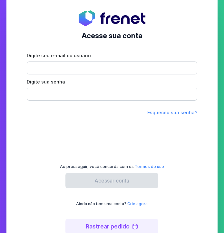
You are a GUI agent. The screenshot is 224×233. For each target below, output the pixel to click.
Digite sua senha (46, 81)
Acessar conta (111, 180)
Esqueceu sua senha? (172, 112)
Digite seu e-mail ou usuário (59, 55)
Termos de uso (149, 166)
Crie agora (137, 203)
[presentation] (112, 137)
